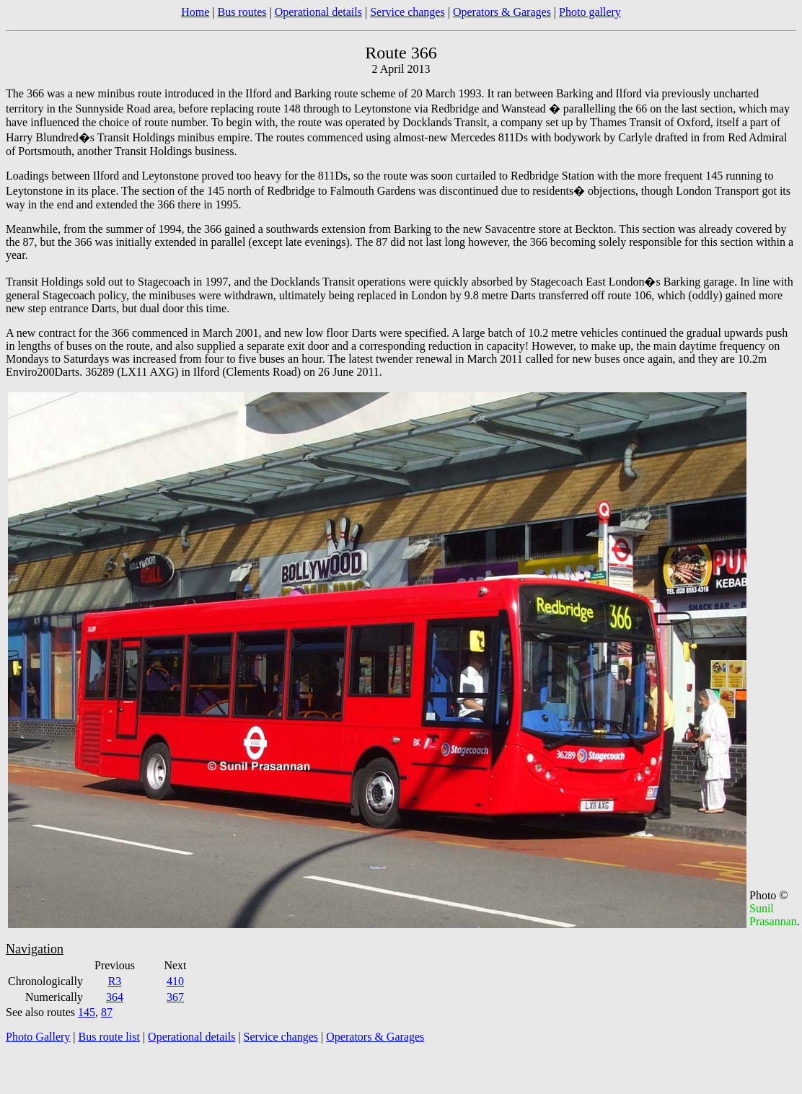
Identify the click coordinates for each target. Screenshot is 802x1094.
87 (107, 1012)
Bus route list (109, 1037)
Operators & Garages (502, 12)
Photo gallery (590, 12)
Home (195, 12)
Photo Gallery (38, 1037)
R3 (115, 981)
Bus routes (241, 12)
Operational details (318, 12)
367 (175, 997)
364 (114, 997)
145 (86, 1012)
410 (175, 981)
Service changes (407, 12)
